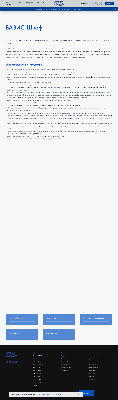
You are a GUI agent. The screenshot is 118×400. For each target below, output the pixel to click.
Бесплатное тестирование (95, 356)
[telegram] (7, 362)
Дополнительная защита (67, 359)
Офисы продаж (92, 373)
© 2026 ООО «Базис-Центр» (13, 366)
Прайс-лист (40, 3)
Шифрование (64, 356)
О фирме (8, 4)
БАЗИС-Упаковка (38, 364)
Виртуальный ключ (66, 361)
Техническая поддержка (94, 361)
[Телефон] (13, 362)
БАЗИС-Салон (37, 382)
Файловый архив (92, 364)
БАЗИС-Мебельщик (38, 359)
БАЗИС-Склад (37, 379)
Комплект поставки (93, 367)
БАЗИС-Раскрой (37, 361)
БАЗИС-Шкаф (37, 370)
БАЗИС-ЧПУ (36, 376)
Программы (37, 353)
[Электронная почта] (16, 362)
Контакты (84, 3)
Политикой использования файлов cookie (48, 394)
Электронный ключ (66, 364)
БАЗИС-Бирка (37, 367)
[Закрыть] (115, 9)
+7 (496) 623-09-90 (96, 2)
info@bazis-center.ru (97, 3)
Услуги (20, 3)
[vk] (10, 362)
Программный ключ (66, 367)
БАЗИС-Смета (37, 373)
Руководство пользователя (95, 359)
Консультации (64, 370)
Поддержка (29, 3)
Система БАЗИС (9, 3)
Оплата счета (92, 379)
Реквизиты (91, 376)
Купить (35, 385)
